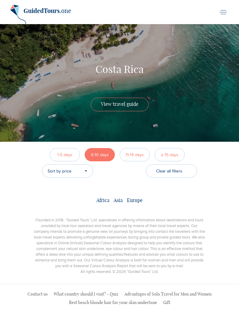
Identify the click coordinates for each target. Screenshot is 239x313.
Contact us (37, 294)
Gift (166, 303)
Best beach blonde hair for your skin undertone (113, 303)
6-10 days (100, 154)
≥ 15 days (169, 154)
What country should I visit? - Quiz (86, 294)
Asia (118, 200)
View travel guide (119, 104)
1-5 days (64, 154)
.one (40, 13)
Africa (102, 200)
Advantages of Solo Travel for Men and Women (168, 294)
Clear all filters (169, 171)
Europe (135, 200)
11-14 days (135, 154)
